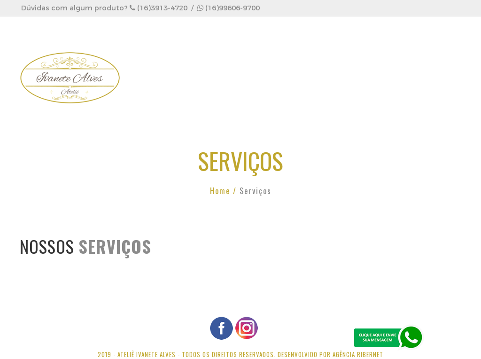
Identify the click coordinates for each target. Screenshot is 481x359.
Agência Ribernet (358, 354)
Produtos (314, 60)
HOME (150, 60)
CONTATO (157, 101)
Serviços (254, 60)
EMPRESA (198, 60)
